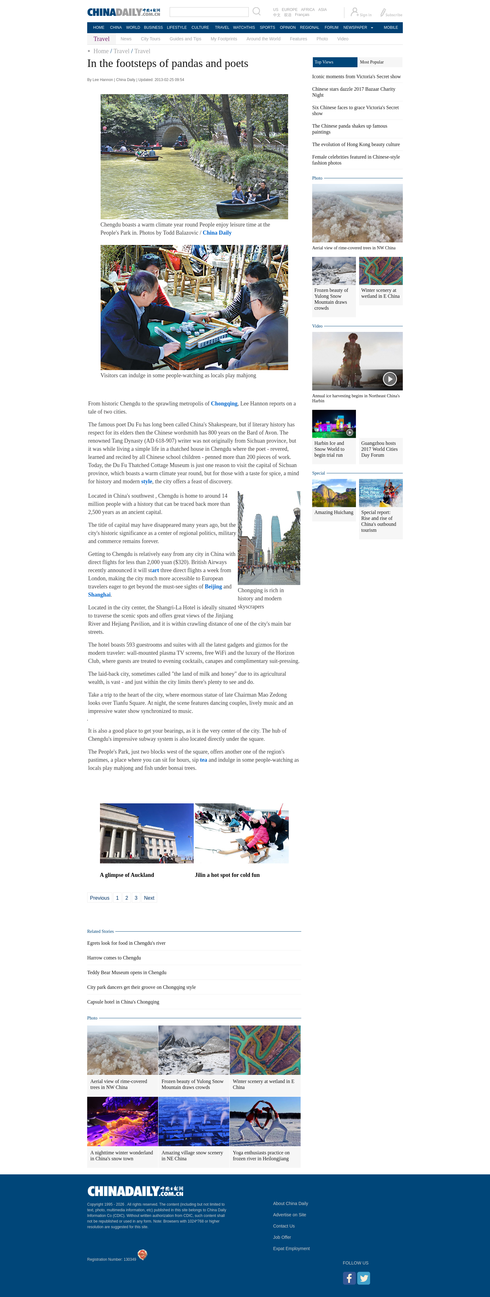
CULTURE (200, 27)
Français (302, 15)
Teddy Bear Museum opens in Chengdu (127, 972)
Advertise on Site (289, 1214)
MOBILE (391, 27)
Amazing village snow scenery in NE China (192, 1155)
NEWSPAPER (355, 27)
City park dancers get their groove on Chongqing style (141, 987)
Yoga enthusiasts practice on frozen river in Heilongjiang (261, 1155)
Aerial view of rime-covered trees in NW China (118, 1084)
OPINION (288, 27)
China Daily (217, 233)
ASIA (322, 10)
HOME (98, 27)
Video (343, 38)
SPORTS (267, 27)
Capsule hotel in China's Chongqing (123, 1002)
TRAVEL (222, 27)
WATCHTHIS (244, 27)
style (146, 481)
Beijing (213, 586)
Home (101, 51)
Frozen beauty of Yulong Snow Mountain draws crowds (193, 1084)
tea (203, 760)
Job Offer (282, 1237)
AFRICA (308, 10)
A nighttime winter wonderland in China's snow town (121, 1155)
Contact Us (284, 1225)
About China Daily (290, 1203)
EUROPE (290, 10)
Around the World (264, 38)
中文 (277, 15)
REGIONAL (309, 27)
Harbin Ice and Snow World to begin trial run (329, 449)
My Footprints (224, 38)
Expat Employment (291, 1248)
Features (298, 38)
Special (318, 473)
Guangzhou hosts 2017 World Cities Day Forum (379, 449)
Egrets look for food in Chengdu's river (126, 943)
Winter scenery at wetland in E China (263, 1084)
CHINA (116, 27)
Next (149, 898)
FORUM (331, 27)
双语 (288, 15)
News (126, 38)
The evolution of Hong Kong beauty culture (356, 144)
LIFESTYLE (177, 27)
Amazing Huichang (333, 512)
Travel (121, 51)
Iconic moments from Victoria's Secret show (356, 76)
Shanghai (99, 595)
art (155, 570)
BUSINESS (153, 27)
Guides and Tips (185, 38)
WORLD (133, 27)
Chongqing (224, 403)
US (275, 10)
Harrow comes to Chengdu (114, 957)
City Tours (150, 38)
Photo (322, 38)
